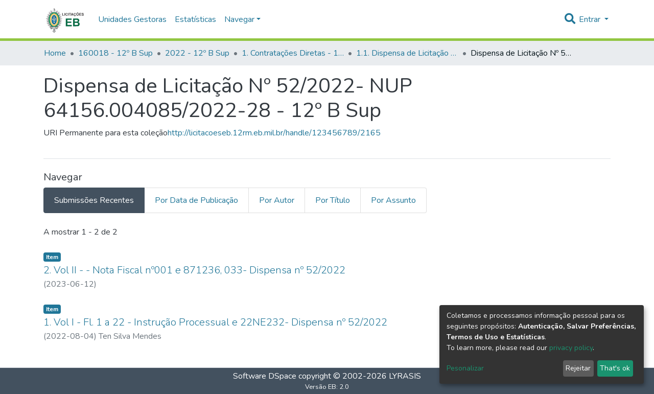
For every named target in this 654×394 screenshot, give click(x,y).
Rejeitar (578, 368)
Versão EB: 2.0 (327, 386)
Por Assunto (393, 200)
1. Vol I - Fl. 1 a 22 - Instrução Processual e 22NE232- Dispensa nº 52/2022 (215, 322)
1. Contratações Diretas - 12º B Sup (293, 53)
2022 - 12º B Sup (197, 53)
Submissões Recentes (94, 200)
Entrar (590, 19)
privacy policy (571, 348)
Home (55, 53)
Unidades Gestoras (132, 19)
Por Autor (276, 200)
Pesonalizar (465, 368)
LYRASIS (405, 376)
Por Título (332, 200)
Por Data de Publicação (196, 200)
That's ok (615, 368)
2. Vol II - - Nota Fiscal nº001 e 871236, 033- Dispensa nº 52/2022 (194, 270)
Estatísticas (195, 19)
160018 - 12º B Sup (115, 53)
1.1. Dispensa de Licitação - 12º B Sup (407, 53)
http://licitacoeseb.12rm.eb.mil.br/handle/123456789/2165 (274, 132)
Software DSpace (264, 376)
